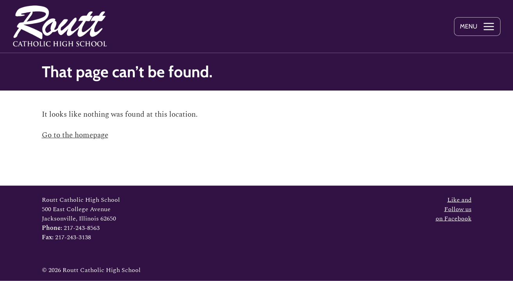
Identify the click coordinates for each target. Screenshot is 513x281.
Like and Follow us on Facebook (454, 209)
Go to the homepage (75, 135)
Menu (468, 26)
